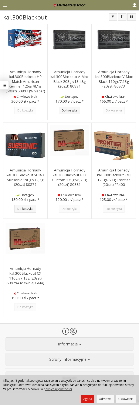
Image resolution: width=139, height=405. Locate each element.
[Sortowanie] (122, 17)
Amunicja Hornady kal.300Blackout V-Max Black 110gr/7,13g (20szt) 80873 (114, 79)
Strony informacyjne (69, 359)
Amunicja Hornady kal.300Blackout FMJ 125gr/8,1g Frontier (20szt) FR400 (114, 177)
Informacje (69, 344)
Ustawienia (125, 399)
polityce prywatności (58, 389)
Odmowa (105, 399)
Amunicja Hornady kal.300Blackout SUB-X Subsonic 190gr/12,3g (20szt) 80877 (25, 177)
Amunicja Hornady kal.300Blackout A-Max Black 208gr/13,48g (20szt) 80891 (69, 79)
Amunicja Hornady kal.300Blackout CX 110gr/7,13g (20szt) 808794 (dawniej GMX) (25, 275)
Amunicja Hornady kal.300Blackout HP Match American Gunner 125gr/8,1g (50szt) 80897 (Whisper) (25, 81)
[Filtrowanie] (113, 17)
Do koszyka (69, 110)
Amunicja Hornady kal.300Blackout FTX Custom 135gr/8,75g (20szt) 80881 (69, 177)
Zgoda (87, 399)
